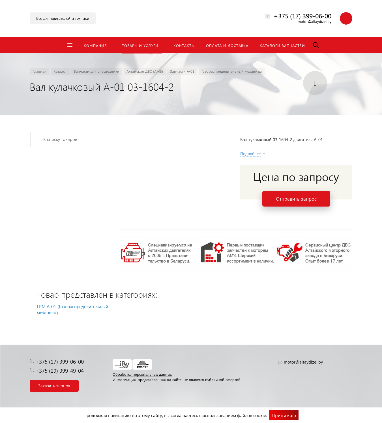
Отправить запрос (296, 199)
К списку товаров (60, 139)
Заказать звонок (54, 385)
